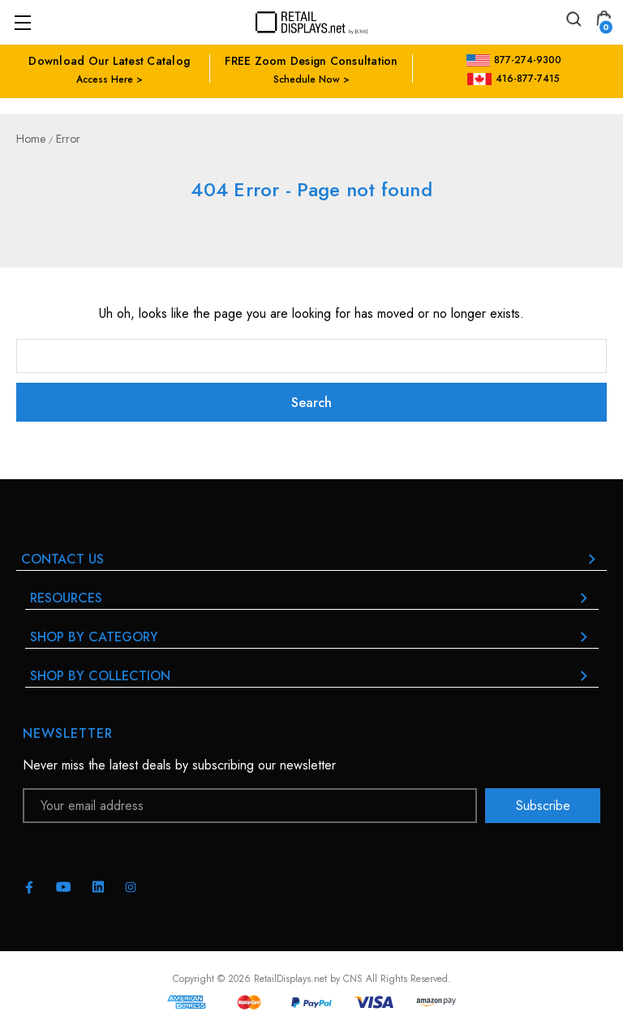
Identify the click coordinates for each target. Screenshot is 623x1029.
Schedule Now (306, 79)
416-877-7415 (513, 78)
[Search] (572, 21)
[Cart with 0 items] (603, 21)
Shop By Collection (312, 676)
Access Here (104, 79)
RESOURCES (312, 598)
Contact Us (311, 559)
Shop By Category (312, 637)
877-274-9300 (513, 60)
